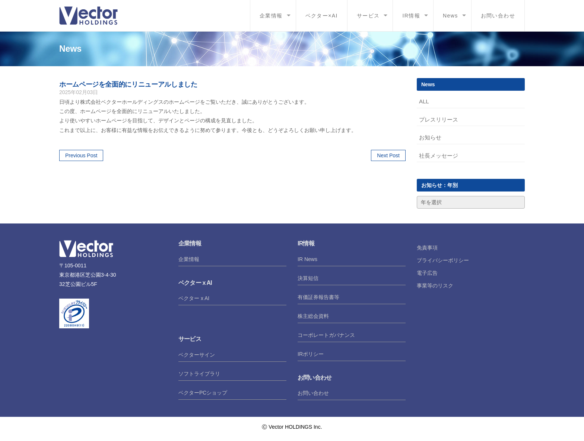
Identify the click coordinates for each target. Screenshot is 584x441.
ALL (424, 101)
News (450, 16)
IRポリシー (311, 354)
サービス (368, 16)
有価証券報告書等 (318, 297)
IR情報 (411, 16)
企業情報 (271, 16)
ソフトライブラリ (199, 374)
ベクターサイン (196, 355)
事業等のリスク (435, 286)
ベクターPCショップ (202, 393)
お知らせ (430, 137)
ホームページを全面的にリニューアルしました (128, 84)
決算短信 (308, 278)
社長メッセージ (438, 155)
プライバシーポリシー (443, 260)
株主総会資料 (313, 316)
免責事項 (427, 248)
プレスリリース (438, 119)
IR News (307, 259)
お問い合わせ (498, 16)
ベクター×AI (321, 16)
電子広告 (427, 273)
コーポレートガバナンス (326, 335)
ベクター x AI (193, 298)
